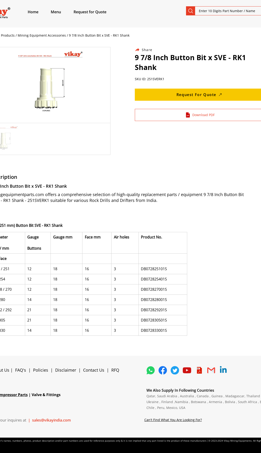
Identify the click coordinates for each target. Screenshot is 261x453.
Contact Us (93, 370)
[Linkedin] (223, 370)
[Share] (146, 50)
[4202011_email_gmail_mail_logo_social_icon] (211, 370)
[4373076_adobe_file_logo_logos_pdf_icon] (199, 370)
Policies (40, 370)
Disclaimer (66, 370)
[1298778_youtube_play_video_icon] (187, 370)
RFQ (115, 370)
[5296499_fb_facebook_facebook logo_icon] (163, 370)
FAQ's (20, 370)
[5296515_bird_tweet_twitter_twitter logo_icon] (175, 370)
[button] (61, 12)
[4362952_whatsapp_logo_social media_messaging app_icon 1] (150, 370)
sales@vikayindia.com (51, 420)
